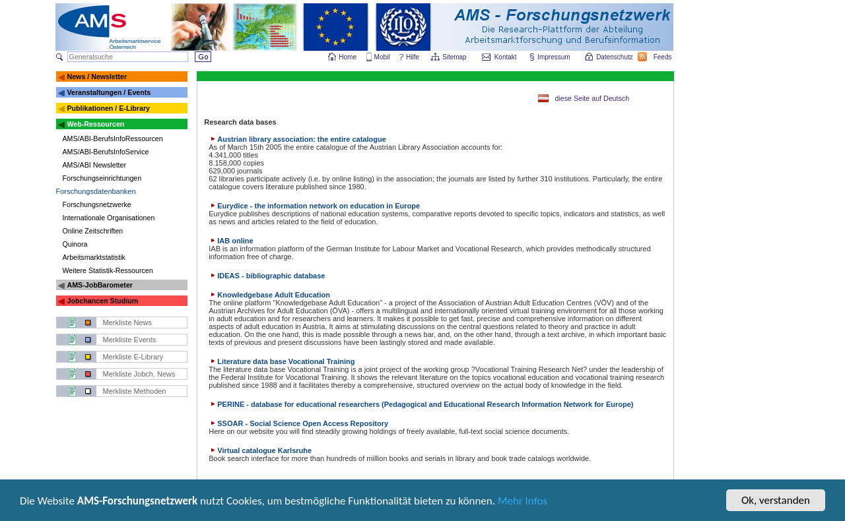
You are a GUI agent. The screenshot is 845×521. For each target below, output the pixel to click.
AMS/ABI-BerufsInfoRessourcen (113, 138)
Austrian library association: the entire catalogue (297, 139)
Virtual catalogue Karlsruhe (260, 450)
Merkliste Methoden (134, 391)
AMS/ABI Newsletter (95, 165)
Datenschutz (615, 57)
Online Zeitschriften (93, 231)
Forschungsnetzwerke (97, 204)
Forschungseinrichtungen (102, 178)
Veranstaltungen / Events (109, 92)
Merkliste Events (129, 340)
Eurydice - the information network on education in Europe (314, 206)
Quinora (75, 244)
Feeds (663, 57)
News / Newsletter (97, 76)
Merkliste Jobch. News (139, 374)
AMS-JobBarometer (99, 285)
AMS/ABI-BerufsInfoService (106, 152)
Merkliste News (127, 322)
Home (347, 57)
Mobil (382, 57)
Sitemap (455, 57)
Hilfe (412, 57)
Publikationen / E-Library (108, 108)
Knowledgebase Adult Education (269, 295)
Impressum (554, 57)
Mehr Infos (522, 502)
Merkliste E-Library (133, 357)
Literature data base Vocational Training (282, 361)
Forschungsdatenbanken (96, 191)
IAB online (231, 241)
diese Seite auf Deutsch (592, 98)
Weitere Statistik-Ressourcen (108, 270)
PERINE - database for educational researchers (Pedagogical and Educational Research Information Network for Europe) (421, 404)
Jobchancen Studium (102, 301)
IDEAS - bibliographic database (267, 276)
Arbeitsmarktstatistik (94, 257)
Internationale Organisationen (109, 218)
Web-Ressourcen (95, 124)
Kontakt (505, 57)
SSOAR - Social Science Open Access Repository (298, 423)
